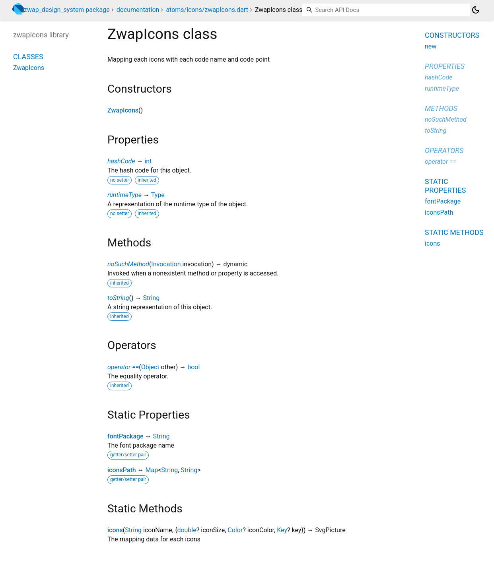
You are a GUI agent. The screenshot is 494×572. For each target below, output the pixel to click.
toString (118, 298)
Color (235, 530)
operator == (123, 367)
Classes (28, 56)
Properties (445, 66)
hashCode (121, 161)
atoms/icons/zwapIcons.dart (207, 10)
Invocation (166, 264)
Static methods (454, 232)
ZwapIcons (122, 110)
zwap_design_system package (67, 10)
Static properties (445, 185)
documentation (138, 10)
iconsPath (121, 470)
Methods (441, 108)
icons (115, 530)
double (186, 530)
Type (158, 195)
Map (152, 470)
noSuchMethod (128, 264)
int (148, 161)
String (151, 298)
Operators (444, 150)
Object (150, 367)
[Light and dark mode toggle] (475, 10)
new (430, 46)
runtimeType (124, 195)
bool (193, 367)
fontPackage (125, 436)
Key (282, 530)
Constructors (452, 35)
